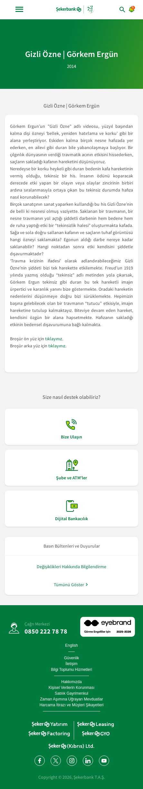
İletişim (71, 664)
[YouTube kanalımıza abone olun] (104, 760)
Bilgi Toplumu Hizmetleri (71, 669)
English (71, 645)
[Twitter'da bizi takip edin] (55, 760)
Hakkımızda (71, 682)
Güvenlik (71, 658)
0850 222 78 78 (45, 631)
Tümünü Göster (69, 584)
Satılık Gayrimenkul (71, 693)
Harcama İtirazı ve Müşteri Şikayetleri (72, 705)
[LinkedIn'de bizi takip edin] (87, 760)
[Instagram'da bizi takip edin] (71, 760)
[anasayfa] (75, 9)
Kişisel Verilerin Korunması (72, 687)
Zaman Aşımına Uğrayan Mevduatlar (71, 699)
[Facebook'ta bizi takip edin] (39, 760)
